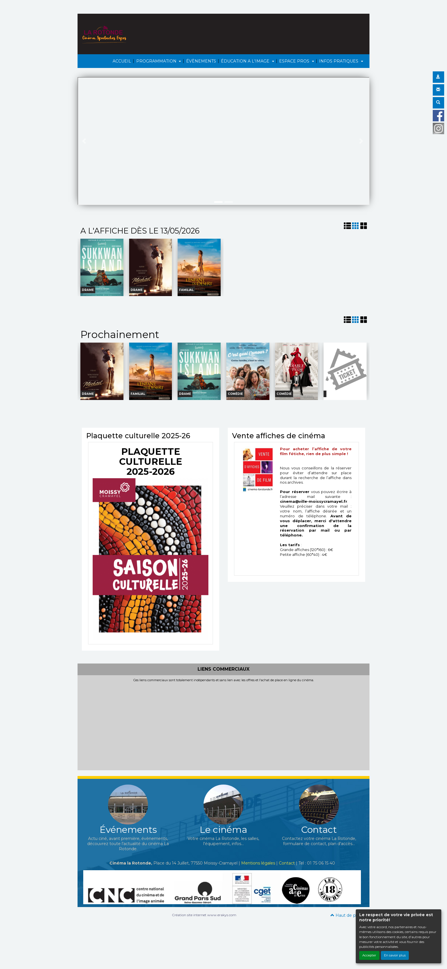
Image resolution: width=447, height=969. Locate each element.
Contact (287, 863)
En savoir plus (395, 955)
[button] (85, 141)
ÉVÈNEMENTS (201, 61)
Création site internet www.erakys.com (204, 915)
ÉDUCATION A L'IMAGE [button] (246, 61)
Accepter (369, 955)
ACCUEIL (122, 61)
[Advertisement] (223, 725)
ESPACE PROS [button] (294, 61)
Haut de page (347, 915)
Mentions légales (258, 863)
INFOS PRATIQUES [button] (339, 61)
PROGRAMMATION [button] (157, 61)
